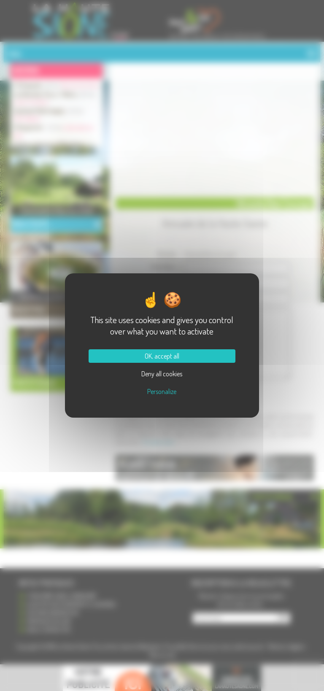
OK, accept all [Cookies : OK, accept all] (162, 356)
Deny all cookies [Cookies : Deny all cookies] (161, 374)
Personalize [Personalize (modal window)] (161, 391)
